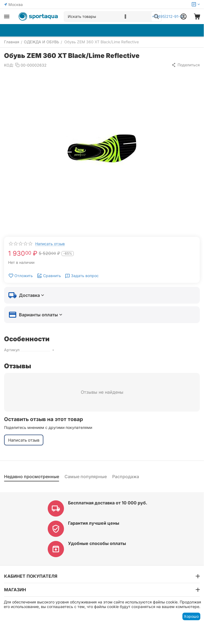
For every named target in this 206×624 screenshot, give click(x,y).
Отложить (20, 275)
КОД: (9, 65)
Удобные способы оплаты (97, 543)
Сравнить (49, 275)
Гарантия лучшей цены (93, 523)
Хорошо (191, 616)
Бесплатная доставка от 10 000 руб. (107, 502)
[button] (185, 65)
